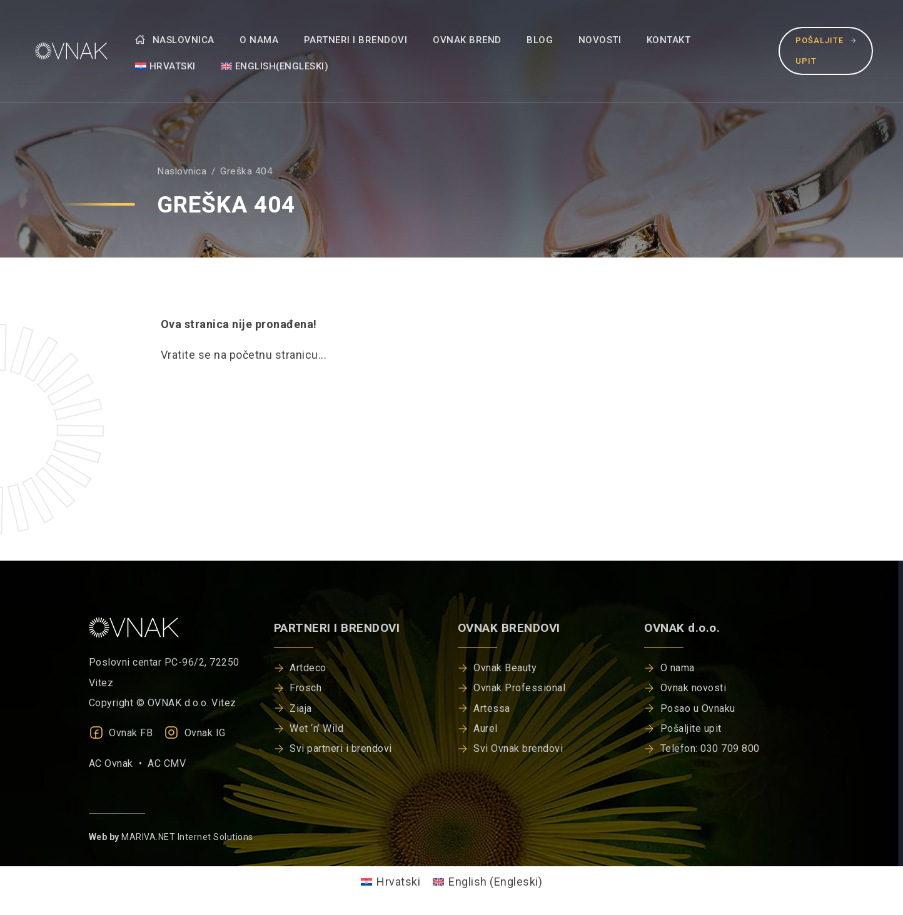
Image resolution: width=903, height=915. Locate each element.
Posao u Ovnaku (697, 708)
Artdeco (308, 668)
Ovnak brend (467, 40)
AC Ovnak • (118, 763)
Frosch (305, 688)
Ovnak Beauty (505, 668)
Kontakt (669, 40)
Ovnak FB (121, 733)
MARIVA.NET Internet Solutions (187, 837)
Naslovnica (174, 40)
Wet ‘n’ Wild (316, 728)
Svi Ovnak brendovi (518, 748)
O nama (259, 40)
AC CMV (167, 763)
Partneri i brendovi (356, 40)
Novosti (600, 40)
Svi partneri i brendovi (341, 748)
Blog (540, 40)
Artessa (491, 708)
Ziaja (301, 708)
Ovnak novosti (693, 688)
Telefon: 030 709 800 (710, 748)
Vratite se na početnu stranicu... (244, 354)
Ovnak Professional (519, 688)
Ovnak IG (195, 733)
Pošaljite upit (825, 50)
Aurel (485, 728)
